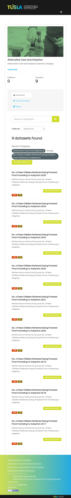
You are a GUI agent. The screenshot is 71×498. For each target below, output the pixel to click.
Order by (16, 129)
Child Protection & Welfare (19, 460)
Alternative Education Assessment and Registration (37, 479)
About (17, 107)
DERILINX (23, 485)
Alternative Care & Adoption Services (24, 464)
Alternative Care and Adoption (28, 21)
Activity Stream (21, 101)
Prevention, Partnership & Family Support (25, 467)
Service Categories (24, 17)
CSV (20, 195)
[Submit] (55, 119)
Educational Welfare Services (21, 471)
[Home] (8, 17)
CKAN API (11, 488)
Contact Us (12, 482)
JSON (14, 195)
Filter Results (21, 162)
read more (12, 70)
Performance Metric (52, 191)
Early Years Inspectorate (24, 476)
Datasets (19, 95)
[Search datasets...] (32, 119)
